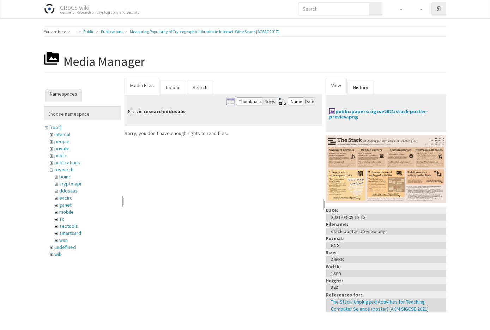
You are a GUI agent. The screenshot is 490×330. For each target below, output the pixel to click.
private (61, 148)
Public (88, 31)
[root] (55, 127)
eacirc (65, 198)
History (360, 87)
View (336, 85)
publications (67, 162)
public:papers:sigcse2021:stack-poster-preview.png (378, 114)
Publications (112, 31)
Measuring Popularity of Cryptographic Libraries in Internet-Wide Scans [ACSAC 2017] (204, 31)
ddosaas (68, 191)
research (63, 169)
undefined (65, 247)
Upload (173, 87)
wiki (58, 254)
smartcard (70, 233)
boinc (65, 176)
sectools (68, 226)
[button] (398, 9)
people (61, 141)
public (60, 155)
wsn (63, 240)
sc (61, 219)
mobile (66, 212)
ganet (65, 205)
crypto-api (70, 184)
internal (62, 134)
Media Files (142, 85)
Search (200, 87)
